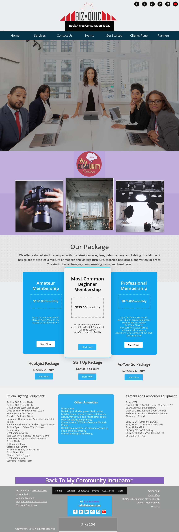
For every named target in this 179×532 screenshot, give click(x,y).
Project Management (149, 502)
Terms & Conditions (26, 505)
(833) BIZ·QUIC (39, 490)
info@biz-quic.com (90, 505)
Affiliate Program (25, 497)
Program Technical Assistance (31, 501)
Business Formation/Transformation (141, 498)
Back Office (154, 495)
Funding (155, 506)
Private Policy (23, 494)
